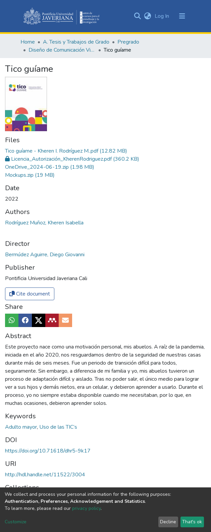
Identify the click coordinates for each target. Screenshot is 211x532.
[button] (147, 16)
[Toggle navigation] (182, 16)
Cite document (29, 247)
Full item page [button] (29, 467)
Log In (162, 16)
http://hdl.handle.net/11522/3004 (45, 428)
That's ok (192, 522)
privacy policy (86, 508)
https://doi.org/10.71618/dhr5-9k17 (48, 404)
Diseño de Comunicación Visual (62, 50)
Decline (168, 522)
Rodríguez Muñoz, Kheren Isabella (44, 176)
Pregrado (128, 42)
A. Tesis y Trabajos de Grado (76, 42)
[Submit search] (137, 16)
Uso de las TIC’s (58, 380)
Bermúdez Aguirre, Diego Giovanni (45, 208)
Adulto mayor (21, 380)
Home (27, 42)
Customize (16, 522)
